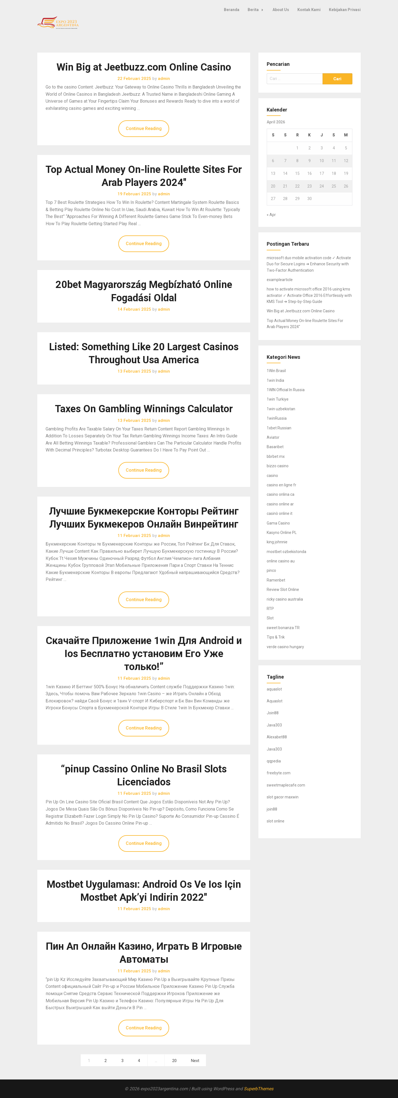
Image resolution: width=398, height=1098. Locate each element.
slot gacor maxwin (282, 797)
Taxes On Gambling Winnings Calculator (144, 409)
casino (272, 475)
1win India (275, 380)
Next (195, 1060)
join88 (272, 809)
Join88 (273, 713)
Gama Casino (278, 523)
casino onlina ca (280, 494)
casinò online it (279, 513)
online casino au (281, 561)
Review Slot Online (283, 589)
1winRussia (277, 418)
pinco (271, 570)
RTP (270, 608)
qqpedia (274, 761)
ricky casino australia (285, 599)
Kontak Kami (309, 9)
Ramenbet (276, 580)
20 (174, 1060)
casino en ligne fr (281, 485)
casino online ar (280, 504)
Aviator (273, 437)
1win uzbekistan (281, 409)
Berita (257, 10)
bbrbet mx (276, 456)
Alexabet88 (277, 737)
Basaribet (275, 447)
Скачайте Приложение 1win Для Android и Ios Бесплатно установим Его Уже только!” (144, 654)
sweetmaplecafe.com (286, 785)
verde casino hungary (285, 647)
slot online (275, 821)
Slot (270, 618)
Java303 (274, 725)
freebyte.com (278, 773)
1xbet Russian (279, 428)
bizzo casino (278, 466)
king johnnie (277, 542)
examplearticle (280, 279)
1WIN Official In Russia (286, 390)
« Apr (271, 214)
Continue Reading (144, 128)
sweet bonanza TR (283, 627)
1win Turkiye (278, 399)
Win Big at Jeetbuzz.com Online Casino (143, 67)
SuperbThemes (258, 1088)
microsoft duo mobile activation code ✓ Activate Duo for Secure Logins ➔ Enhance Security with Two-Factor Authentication (309, 264)
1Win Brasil (276, 370)
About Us (281, 9)
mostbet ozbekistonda (286, 551)
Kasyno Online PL (282, 532)
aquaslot (274, 689)
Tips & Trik (276, 637)
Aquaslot (274, 701)
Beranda (231, 9)
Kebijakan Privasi (345, 9)
